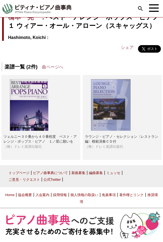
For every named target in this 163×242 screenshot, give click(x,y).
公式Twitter (52, 180)
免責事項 (109, 195)
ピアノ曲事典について (50, 173)
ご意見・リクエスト (24, 180)
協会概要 (25, 195)
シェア (127, 47)
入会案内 (42, 195)
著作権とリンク (131, 195)
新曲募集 (78, 173)
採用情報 (60, 195)
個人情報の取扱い (84, 195)
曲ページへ (52, 67)
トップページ (19, 173)
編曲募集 (96, 173)
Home (10, 195)
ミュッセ (113, 173)
